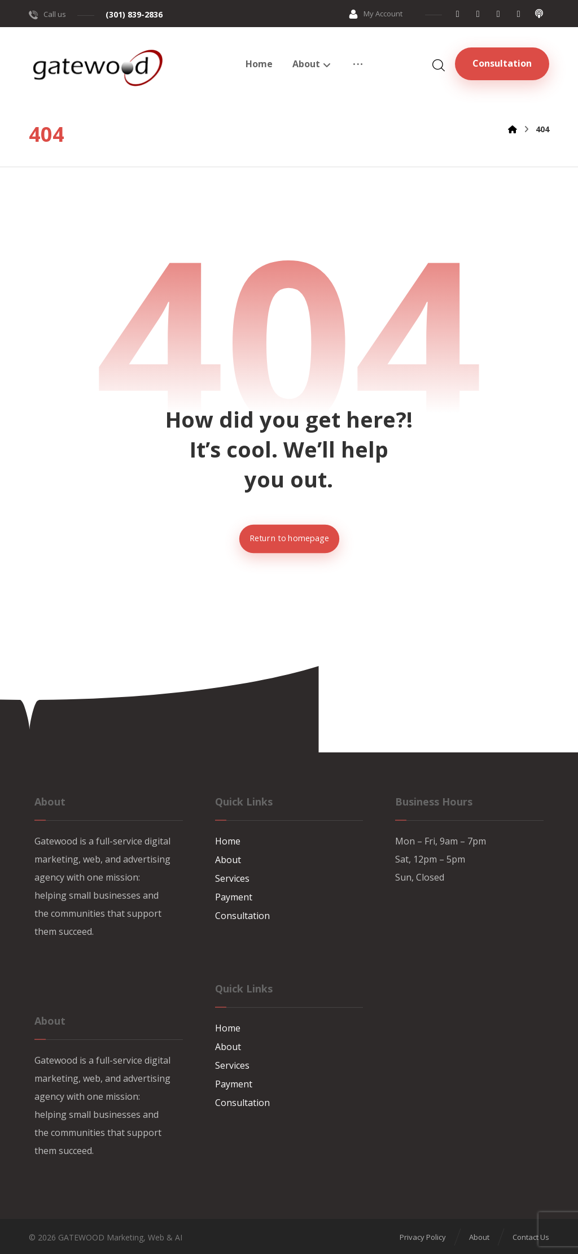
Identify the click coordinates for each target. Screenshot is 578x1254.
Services (232, 877)
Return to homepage (289, 539)
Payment (233, 895)
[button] (458, 14)
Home (227, 841)
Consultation (242, 913)
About (228, 859)
